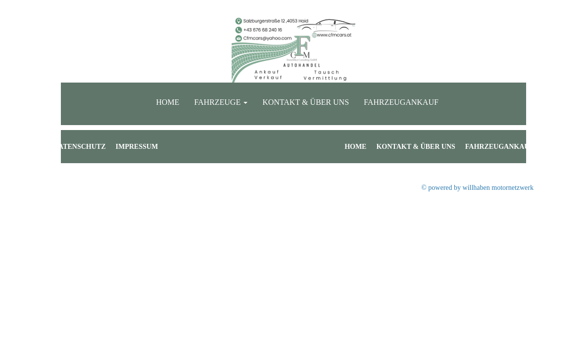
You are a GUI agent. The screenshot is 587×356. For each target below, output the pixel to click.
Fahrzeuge (220, 102)
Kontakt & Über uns (305, 102)
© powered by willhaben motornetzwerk (477, 187)
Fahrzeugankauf (401, 102)
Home (167, 102)
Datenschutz (79, 146)
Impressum (137, 146)
